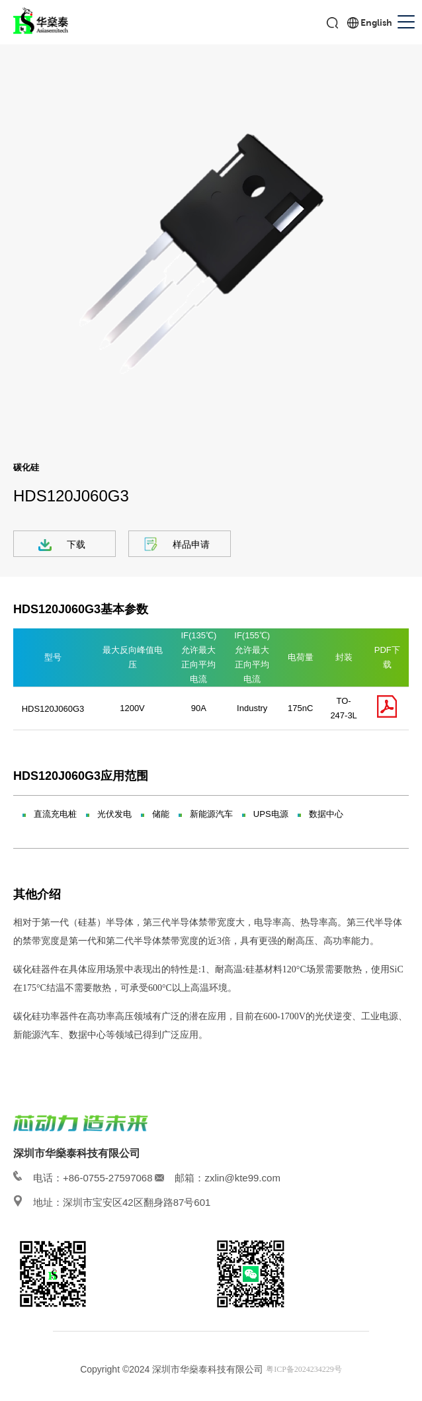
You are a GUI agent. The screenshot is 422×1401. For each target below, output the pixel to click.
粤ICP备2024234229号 (304, 1369)
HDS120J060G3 (53, 709)
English (376, 22)
